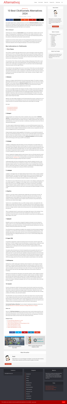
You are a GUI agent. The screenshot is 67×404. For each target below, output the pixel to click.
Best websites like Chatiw (50, 386)
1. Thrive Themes (54, 35)
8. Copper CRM (53, 43)
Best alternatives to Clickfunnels (55, 34)
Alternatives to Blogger (24, 305)
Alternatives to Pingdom (33, 305)
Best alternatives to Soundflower (51, 387)
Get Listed (40, 2)
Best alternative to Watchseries (51, 389)
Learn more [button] (34, 402)
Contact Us (52, 2)
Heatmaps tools (16, 157)
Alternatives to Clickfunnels (14, 305)
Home (35, 2)
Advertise (58, 2)
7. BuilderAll (53, 42)
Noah (25, 16)
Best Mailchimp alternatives (12, 108)
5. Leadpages (53, 40)
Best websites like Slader (50, 388)
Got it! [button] (64, 402)
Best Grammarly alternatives (12, 107)
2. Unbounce (53, 36)
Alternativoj (12, 2)
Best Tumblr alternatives (11, 109)
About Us (46, 2)
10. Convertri (53, 46)
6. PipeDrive (53, 41)
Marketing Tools (25, 8)
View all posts (55, 26)
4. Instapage (53, 39)
